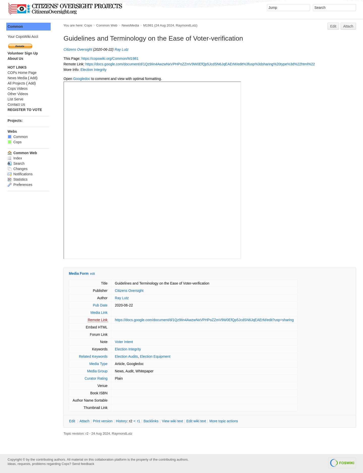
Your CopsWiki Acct (23, 37)
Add (33, 78)
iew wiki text (172, 421)
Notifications (20, 174)
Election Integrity (93, 70)
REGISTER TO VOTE (25, 110)
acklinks (150, 421)
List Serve (15, 99)
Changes (17, 169)
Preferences (20, 185)
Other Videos (18, 94)
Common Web (106, 25)
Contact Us (16, 104)
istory (121, 421)
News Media (17, 78)
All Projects (16, 83)
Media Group (97, 371)
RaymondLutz (186, 25)
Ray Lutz (121, 49)
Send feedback (83, 464)
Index (15, 158)
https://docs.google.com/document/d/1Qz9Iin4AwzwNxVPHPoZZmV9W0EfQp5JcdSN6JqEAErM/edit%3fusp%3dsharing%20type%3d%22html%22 (200, 64)
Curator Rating (95, 378)
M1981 (148, 25)
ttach (84, 421)
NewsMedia (130, 25)
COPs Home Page (22, 73)
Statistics (17, 179)
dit (72, 421)
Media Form (79, 273)
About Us (15, 59)
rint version (103, 421)
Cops (88, 25)
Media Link (99, 313)
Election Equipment (155, 356)
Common (15, 26)
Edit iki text (196, 421)
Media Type (98, 364)
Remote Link (98, 320)
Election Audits (126, 356)
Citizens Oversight (78, 49)
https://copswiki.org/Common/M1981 (109, 59)
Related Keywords (93, 356)
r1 (138, 421)
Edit (333, 26)
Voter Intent (124, 342)
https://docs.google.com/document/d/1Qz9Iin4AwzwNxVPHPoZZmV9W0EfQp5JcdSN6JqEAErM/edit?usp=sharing (204, 320)
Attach (348, 26)
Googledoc (81, 79)
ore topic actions (223, 421)
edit (92, 273)
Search (16, 163)
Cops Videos (17, 89)
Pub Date (100, 305)
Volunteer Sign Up (23, 53)
